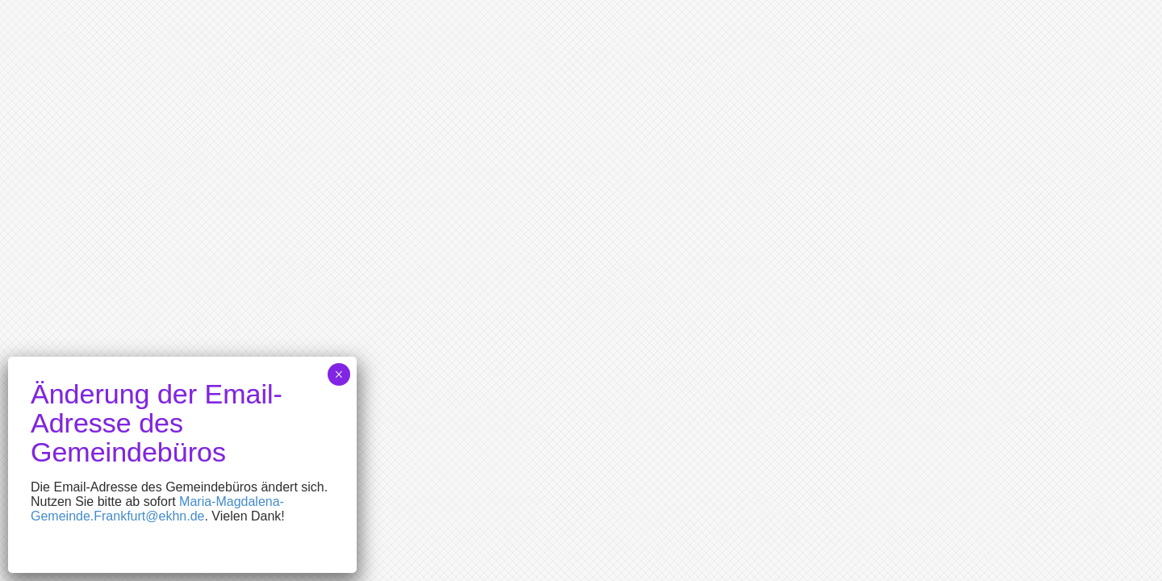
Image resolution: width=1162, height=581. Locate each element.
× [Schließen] (338, 374)
